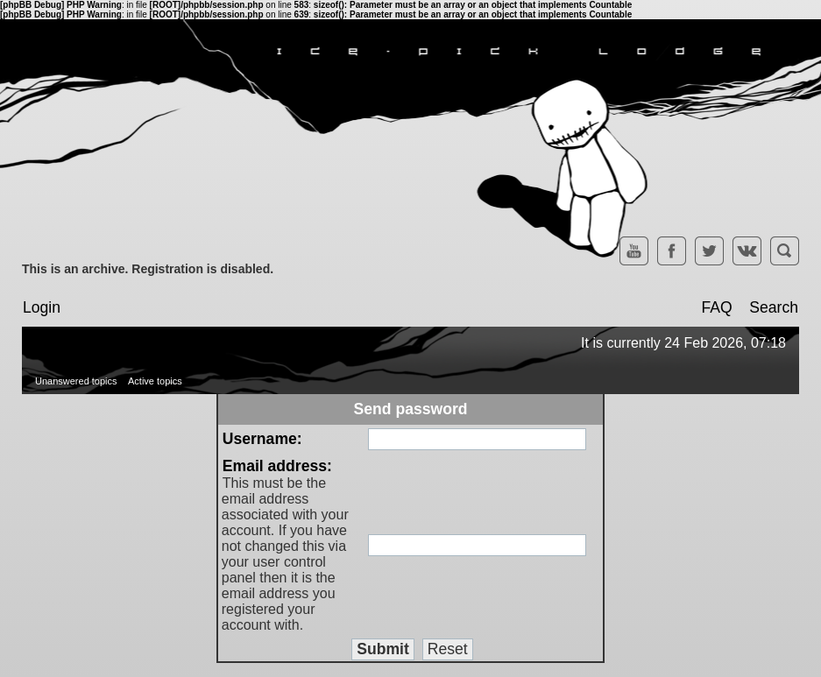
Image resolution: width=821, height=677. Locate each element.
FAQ (716, 307)
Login (41, 307)
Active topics (155, 381)
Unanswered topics (76, 381)
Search (773, 307)
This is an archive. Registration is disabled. (147, 269)
